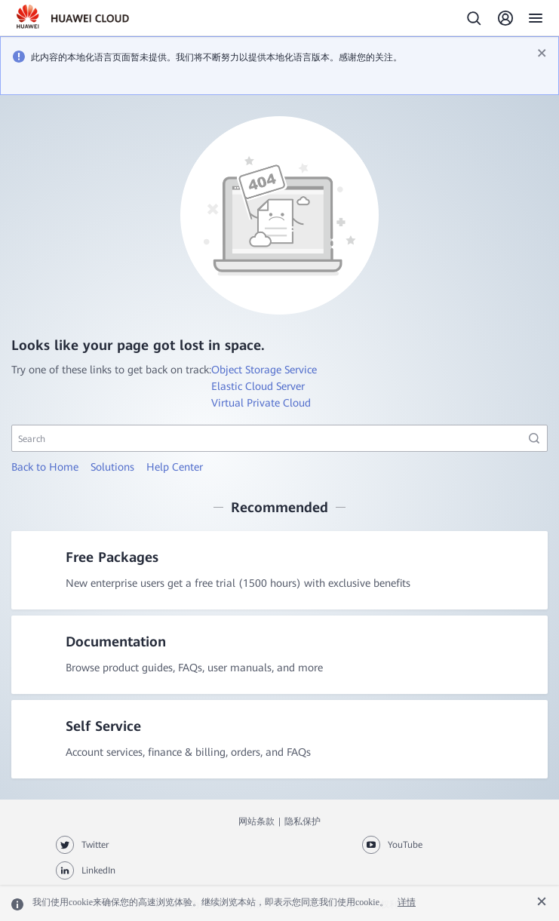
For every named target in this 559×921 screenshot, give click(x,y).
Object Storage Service (264, 370)
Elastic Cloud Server (258, 386)
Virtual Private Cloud (261, 403)
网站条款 (256, 821)
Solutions (112, 467)
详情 (407, 902)
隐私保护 (302, 821)
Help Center (174, 467)
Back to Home (44, 467)
